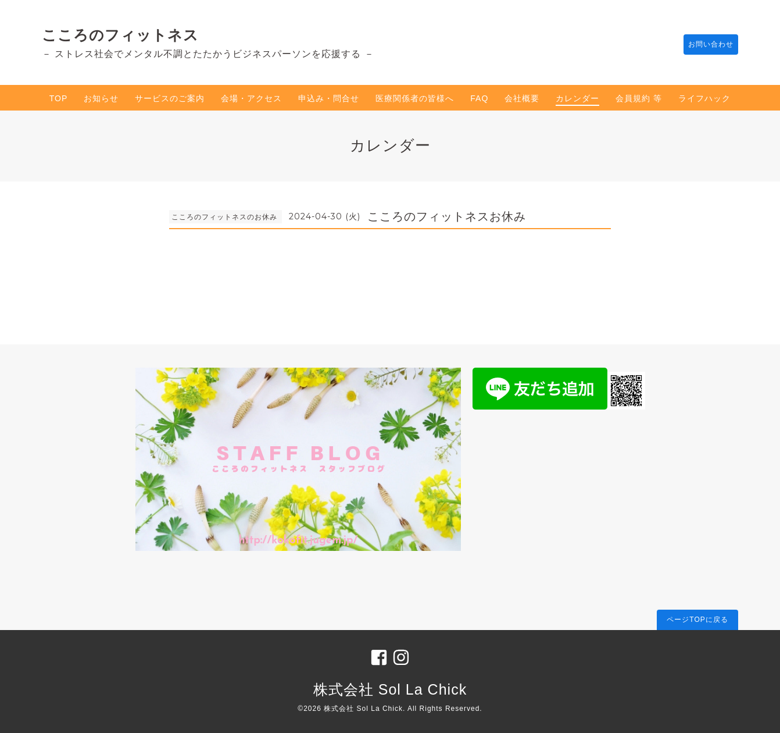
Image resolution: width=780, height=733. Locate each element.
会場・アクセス (251, 98)
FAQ (479, 98)
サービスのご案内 (170, 98)
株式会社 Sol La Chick (390, 689)
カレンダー (577, 98)
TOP (58, 98)
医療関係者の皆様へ (414, 98)
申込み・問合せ (328, 98)
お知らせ (101, 98)
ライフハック (704, 98)
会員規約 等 (639, 98)
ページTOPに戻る (697, 619)
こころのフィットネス (120, 35)
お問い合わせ (705, 44)
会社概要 (522, 98)
